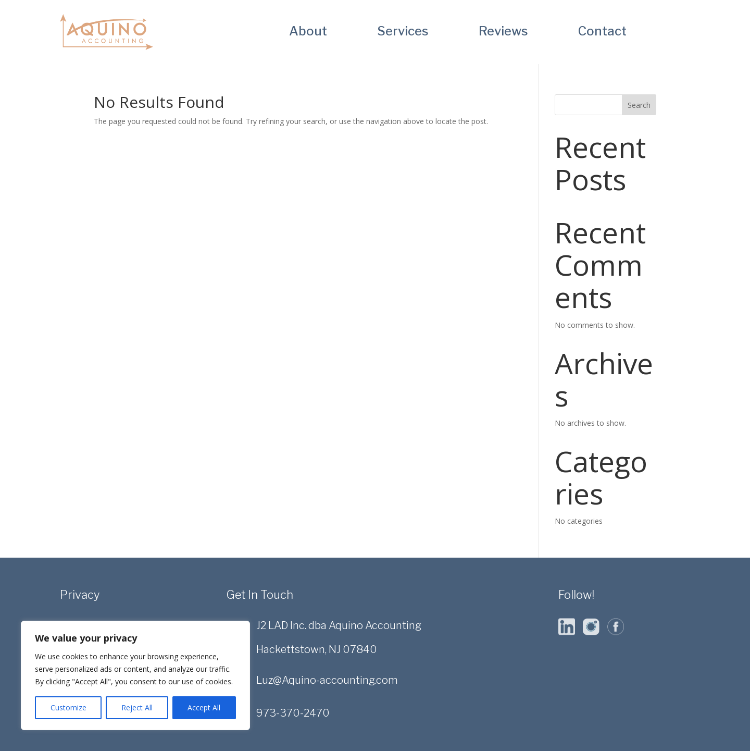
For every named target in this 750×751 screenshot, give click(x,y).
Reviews (503, 33)
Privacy (79, 594)
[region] (135, 675)
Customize (68, 707)
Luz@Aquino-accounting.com (327, 680)
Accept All (204, 707)
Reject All (137, 707)
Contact (602, 33)
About (308, 33)
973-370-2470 (293, 713)
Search (639, 105)
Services (403, 33)
